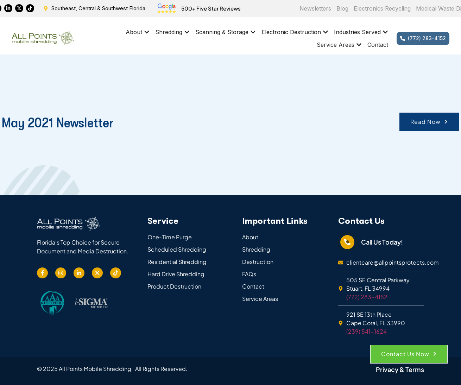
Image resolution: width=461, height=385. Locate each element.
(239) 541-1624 (366, 331)
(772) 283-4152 (366, 297)
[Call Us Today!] (347, 242)
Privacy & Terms (400, 369)
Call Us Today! (382, 242)
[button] (429, 122)
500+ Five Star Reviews (211, 8)
